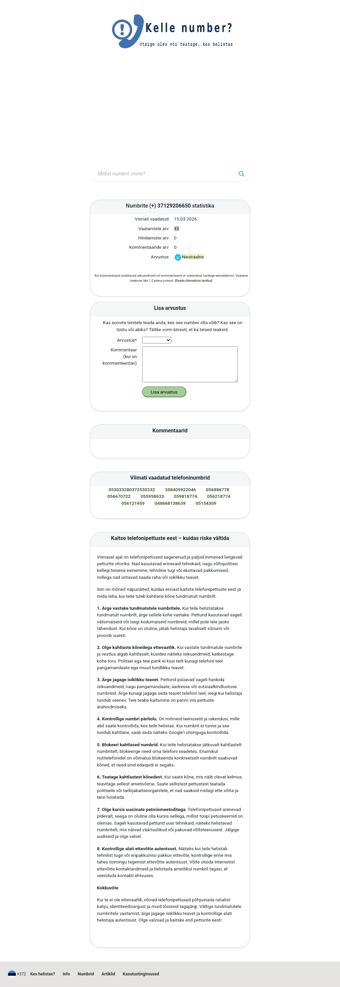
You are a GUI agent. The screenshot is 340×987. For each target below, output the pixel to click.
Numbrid (86, 973)
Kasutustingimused (141, 973)
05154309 (206, 503)
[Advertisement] (170, 113)
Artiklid (108, 973)
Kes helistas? (42, 973)
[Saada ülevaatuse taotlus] (193, 280)
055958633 (152, 496)
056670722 (118, 496)
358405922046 (180, 489)
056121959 (133, 503)
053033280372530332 (132, 489)
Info (66, 973)
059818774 (185, 496)
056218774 (218, 496)
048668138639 (170, 503)
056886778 (217, 489)
